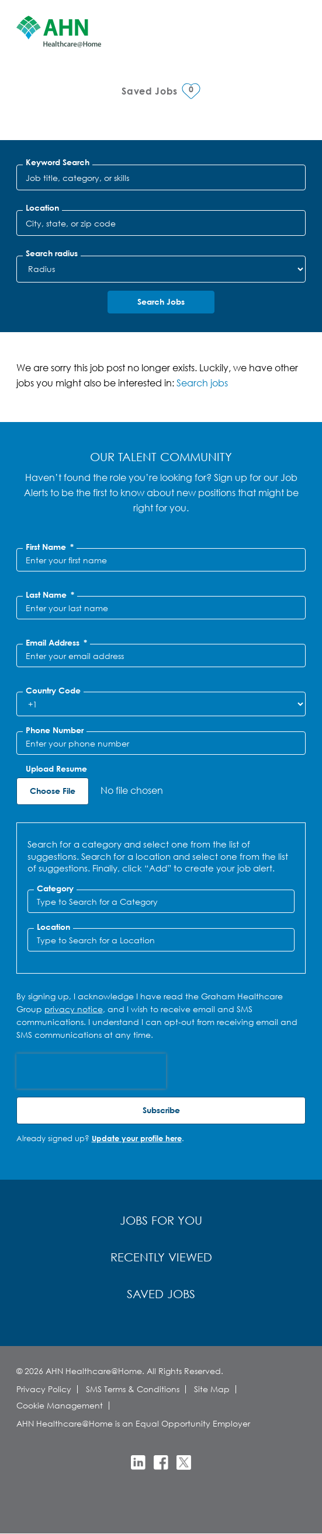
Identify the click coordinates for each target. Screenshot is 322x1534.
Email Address (56, 642)
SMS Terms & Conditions (132, 1388)
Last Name (50, 594)
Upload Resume (56, 768)
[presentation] (91, 1071)
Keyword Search (57, 162)
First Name (50, 547)
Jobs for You (161, 1220)
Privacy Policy (43, 1388)
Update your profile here (137, 1138)
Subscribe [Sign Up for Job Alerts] (161, 1110)
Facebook (161, 1462)
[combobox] (161, 223)
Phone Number (55, 730)
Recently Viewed (161, 1257)
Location (42, 207)
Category (55, 888)
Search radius (52, 253)
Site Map (212, 1388)
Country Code (53, 690)
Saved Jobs (161, 1294)
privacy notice (73, 1008)
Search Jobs (161, 301)
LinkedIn (138, 1462)
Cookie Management (59, 1405)
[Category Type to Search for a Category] (161, 901)
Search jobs (202, 382)
